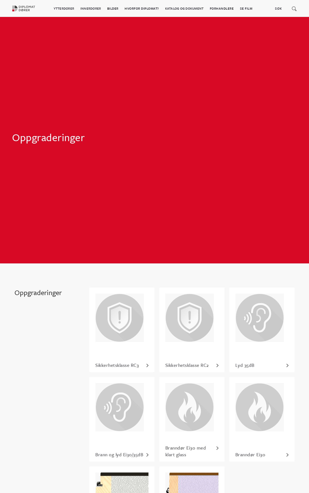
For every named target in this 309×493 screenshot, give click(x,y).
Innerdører (90, 8)
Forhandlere (222, 8)
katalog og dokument (184, 8)
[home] (26, 8)
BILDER (113, 8)
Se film (246, 8)
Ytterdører (64, 8)
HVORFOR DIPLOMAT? (142, 8)
